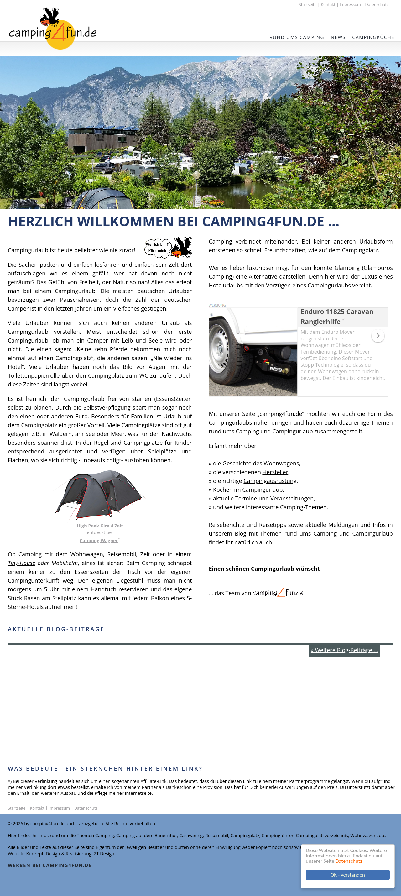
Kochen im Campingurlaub (248, 489)
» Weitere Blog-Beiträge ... (344, 650)
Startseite (308, 4)
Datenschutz (349, 861)
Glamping (347, 267)
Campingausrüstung (269, 481)
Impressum (350, 4)
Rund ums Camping (296, 37)
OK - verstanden (348, 875)
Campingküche (373, 37)
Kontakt (328, 4)
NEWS (338, 37)
